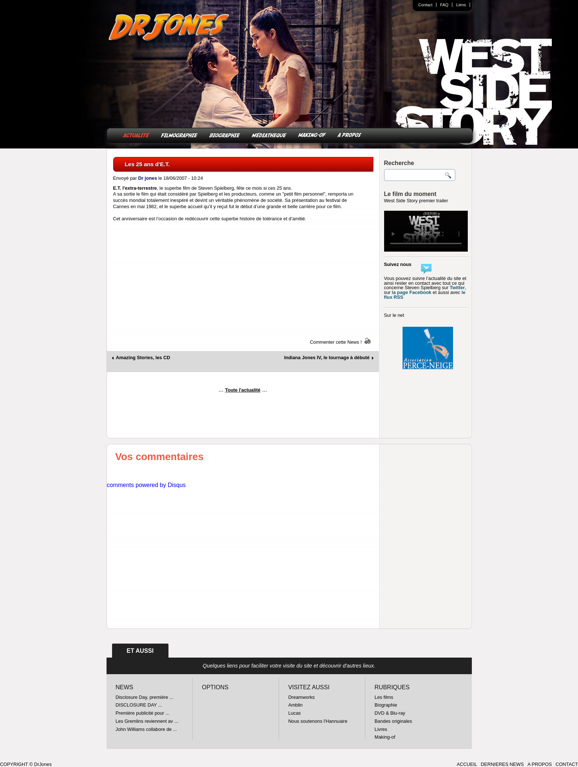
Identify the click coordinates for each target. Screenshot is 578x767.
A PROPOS (349, 134)
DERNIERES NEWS (502, 764)
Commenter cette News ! (336, 342)
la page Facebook (411, 292)
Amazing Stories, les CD (143, 358)
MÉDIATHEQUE (269, 134)
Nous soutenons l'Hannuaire (317, 721)
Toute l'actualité (243, 390)
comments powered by (146, 485)
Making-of (385, 737)
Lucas (294, 713)
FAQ (444, 5)
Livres (381, 729)
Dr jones (147, 178)
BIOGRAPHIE (224, 134)
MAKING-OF (312, 134)
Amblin (295, 705)
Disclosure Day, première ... (145, 697)
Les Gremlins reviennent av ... (147, 721)
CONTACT (567, 764)
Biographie (386, 705)
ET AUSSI (140, 651)
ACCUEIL (467, 764)
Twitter (457, 287)
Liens (461, 5)
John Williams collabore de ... (146, 729)
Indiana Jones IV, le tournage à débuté (327, 358)
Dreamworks (301, 697)
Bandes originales (393, 721)
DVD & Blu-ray (390, 713)
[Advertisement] (243, 418)
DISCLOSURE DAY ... (139, 705)
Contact (425, 5)
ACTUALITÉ (136, 134)
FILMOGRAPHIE (179, 134)
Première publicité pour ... (143, 713)
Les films (384, 697)
